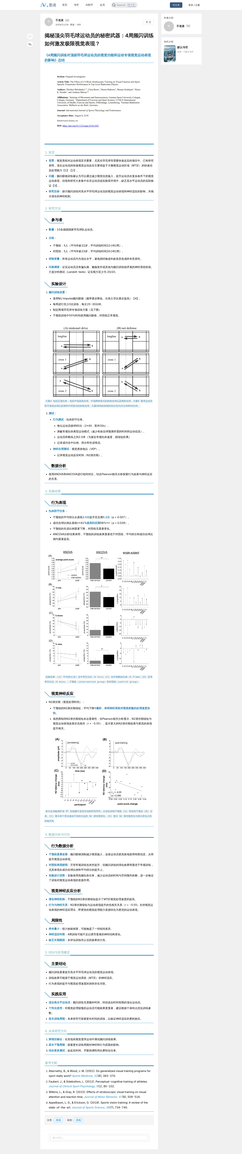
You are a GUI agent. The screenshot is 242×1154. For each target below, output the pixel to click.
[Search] (124, 5)
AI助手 (89, 4)
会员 (102, 4)
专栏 (76, 4)
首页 (64, 4)
